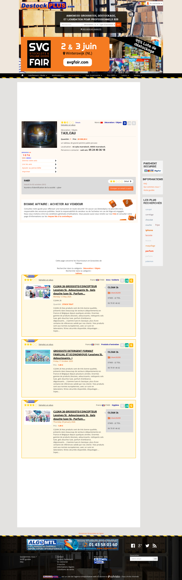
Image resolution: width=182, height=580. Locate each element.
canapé (148, 209)
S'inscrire (61, 564)
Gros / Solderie (112, 280)
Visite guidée (149, 190)
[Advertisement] (79, 102)
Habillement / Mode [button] (37, 75)
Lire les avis (27, 164)
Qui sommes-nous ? (152, 187)
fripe (157, 225)
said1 (27, 180)
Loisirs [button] (125, 75)
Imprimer (26, 171)
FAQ (114, 214)
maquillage (150, 245)
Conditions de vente (65, 569)
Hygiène (115, 405)
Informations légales (65, 567)
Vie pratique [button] (75, 75)
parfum (149, 250)
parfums (149, 256)
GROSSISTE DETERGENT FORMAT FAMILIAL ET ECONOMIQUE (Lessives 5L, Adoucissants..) (78, 354)
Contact (60, 557)
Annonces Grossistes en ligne (91, 533)
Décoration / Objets (113, 122)
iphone (149, 230)
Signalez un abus (68, 125)
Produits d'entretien (110, 344)
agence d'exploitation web (86, 576)
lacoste (148, 235)
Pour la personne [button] (94, 75)
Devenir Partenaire (65, 559)
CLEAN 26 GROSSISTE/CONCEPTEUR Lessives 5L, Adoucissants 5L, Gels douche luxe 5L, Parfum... (75, 290)
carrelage (149, 214)
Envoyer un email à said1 (121, 188)
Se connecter (62, 562)
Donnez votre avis (29, 160)
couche (148, 225)
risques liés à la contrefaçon (60, 216)
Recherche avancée (91, 29)
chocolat (149, 219)
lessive (148, 240)
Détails (77, 122)
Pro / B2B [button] (112, 75)
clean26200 (116, 293)
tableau (78, 273)
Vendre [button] (138, 75)
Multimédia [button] (57, 75)
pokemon (149, 261)
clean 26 (113, 287)
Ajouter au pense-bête (31, 168)
